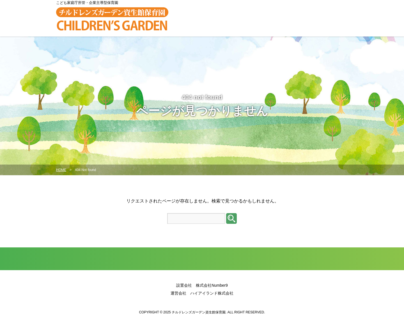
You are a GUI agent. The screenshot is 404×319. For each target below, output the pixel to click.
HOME (61, 170)
